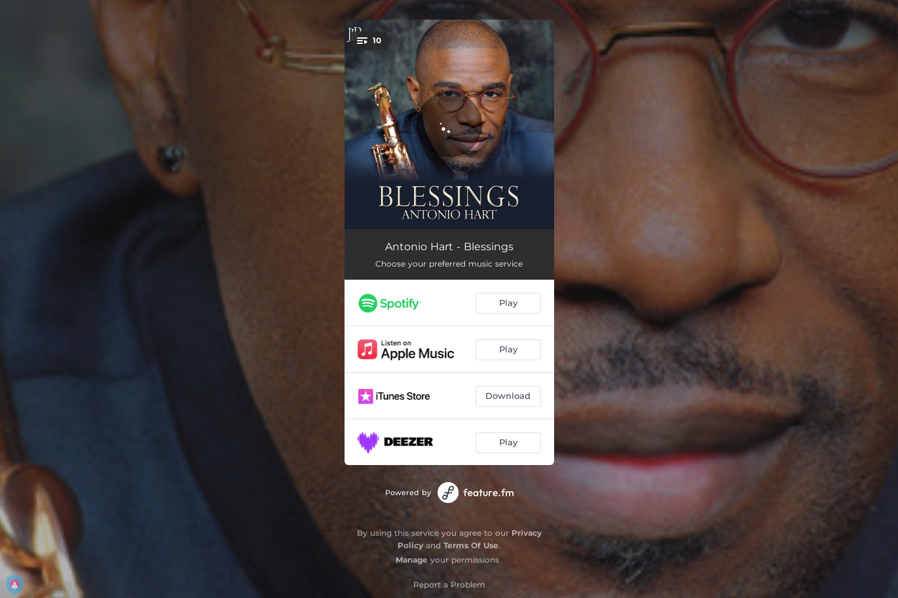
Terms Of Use (470, 545)
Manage (412, 560)
